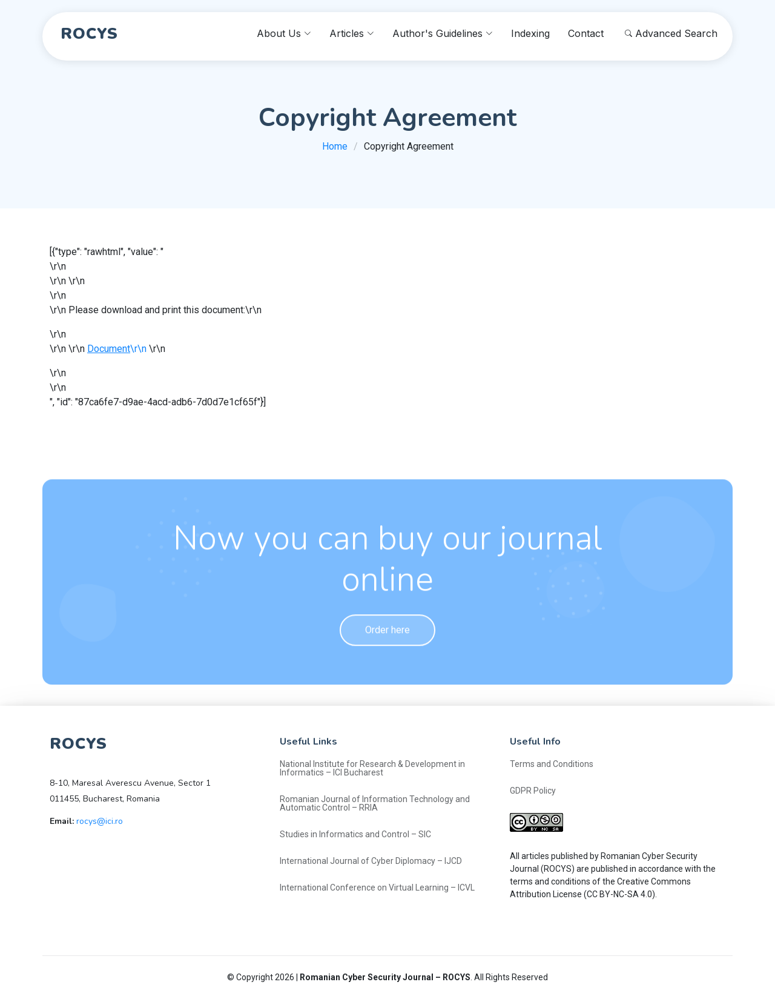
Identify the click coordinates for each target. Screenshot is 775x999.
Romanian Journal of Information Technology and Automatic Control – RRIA (375, 803)
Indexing (530, 33)
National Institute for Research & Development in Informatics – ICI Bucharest (372, 768)
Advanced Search (671, 33)
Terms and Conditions (551, 764)
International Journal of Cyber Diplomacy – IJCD (371, 861)
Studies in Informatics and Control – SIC (355, 834)
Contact (586, 33)
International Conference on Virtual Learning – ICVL (377, 887)
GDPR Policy (533, 790)
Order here (387, 651)
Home (335, 146)
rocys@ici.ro (99, 821)
